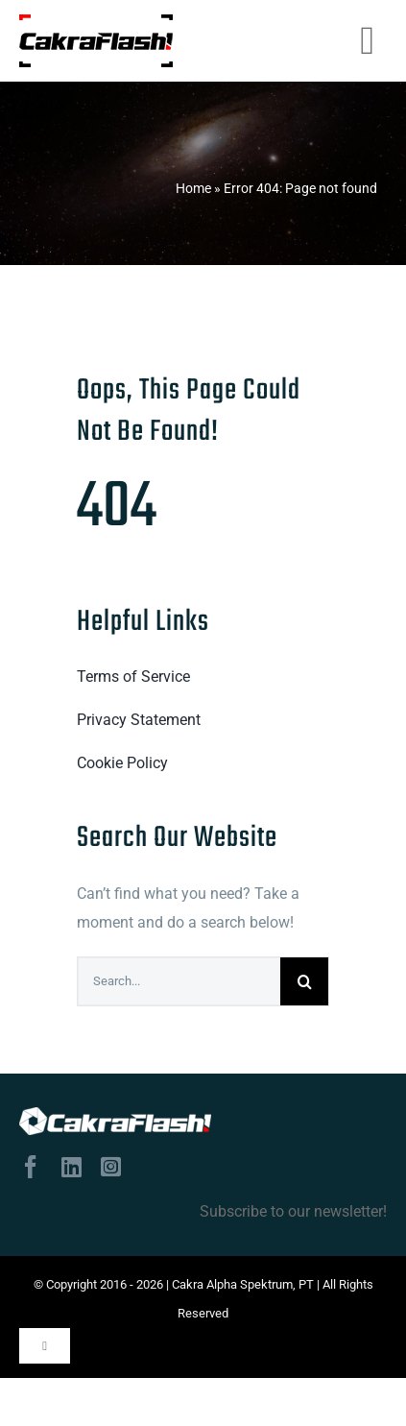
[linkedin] (71, 1166)
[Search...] (179, 981)
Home (193, 188)
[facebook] (30, 1166)
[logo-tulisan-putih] (115, 1121)
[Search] (304, 981)
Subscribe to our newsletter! (293, 1211)
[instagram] (111, 1166)
